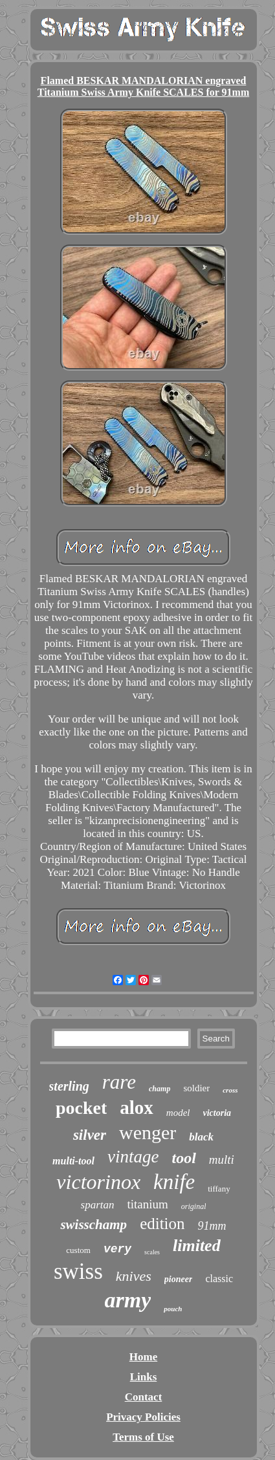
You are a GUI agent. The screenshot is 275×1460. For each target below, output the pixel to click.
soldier (196, 1088)
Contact (143, 1397)
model (178, 1112)
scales (152, 1252)
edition (162, 1223)
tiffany (219, 1188)
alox (136, 1107)
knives (133, 1276)
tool (183, 1157)
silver (89, 1135)
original (193, 1206)
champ (159, 1088)
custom (78, 1250)
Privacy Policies (143, 1417)
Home (143, 1357)
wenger (147, 1132)
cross (230, 1090)
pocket (81, 1108)
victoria (217, 1113)
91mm (212, 1225)
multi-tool (73, 1160)
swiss (78, 1271)
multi (221, 1159)
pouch (173, 1309)
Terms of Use (143, 1437)
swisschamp (93, 1224)
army (128, 1300)
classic (219, 1278)
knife (174, 1181)
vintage (133, 1156)
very (117, 1249)
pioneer (178, 1279)
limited (197, 1245)
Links (143, 1377)
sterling (69, 1086)
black (201, 1137)
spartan (98, 1205)
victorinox (98, 1181)
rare (119, 1082)
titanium (147, 1204)
